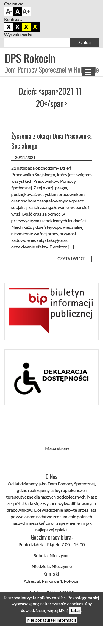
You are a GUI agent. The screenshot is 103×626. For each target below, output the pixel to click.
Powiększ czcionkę (26, 11)
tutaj (75, 610)
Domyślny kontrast (9, 27)
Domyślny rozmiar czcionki (17, 11)
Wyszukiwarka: (19, 34)
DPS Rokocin (30, 58)
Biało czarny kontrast (17, 27)
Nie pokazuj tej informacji (51, 619)
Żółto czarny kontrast (35, 27)
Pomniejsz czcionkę (9, 11)
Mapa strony (57, 448)
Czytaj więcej (72, 258)
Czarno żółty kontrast (26, 27)
